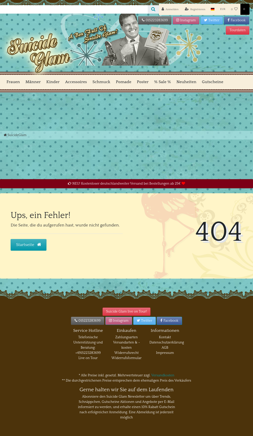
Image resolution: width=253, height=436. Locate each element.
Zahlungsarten (126, 337)
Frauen (13, 82)
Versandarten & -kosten (126, 345)
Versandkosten (162, 375)
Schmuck (101, 82)
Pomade (123, 82)
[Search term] (74, 9)
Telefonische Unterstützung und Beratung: (88, 342)
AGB (165, 348)
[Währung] (222, 9)
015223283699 (155, 20)
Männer (33, 82)
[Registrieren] (195, 9)
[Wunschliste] (234, 9)
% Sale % (162, 82)
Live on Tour (88, 358)
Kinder (53, 82)
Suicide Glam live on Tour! (126, 312)
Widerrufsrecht (126, 353)
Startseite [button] (28, 244)
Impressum (165, 353)
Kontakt (165, 337)
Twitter (211, 20)
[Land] (212, 9)
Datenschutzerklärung (166, 342)
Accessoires (76, 82)
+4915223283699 (88, 353)
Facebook (237, 20)
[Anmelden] (170, 9)
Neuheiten (186, 82)
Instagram (186, 20)
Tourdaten (238, 30)
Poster (143, 82)
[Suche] (153, 9)
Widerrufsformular (126, 358)
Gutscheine (212, 82)
